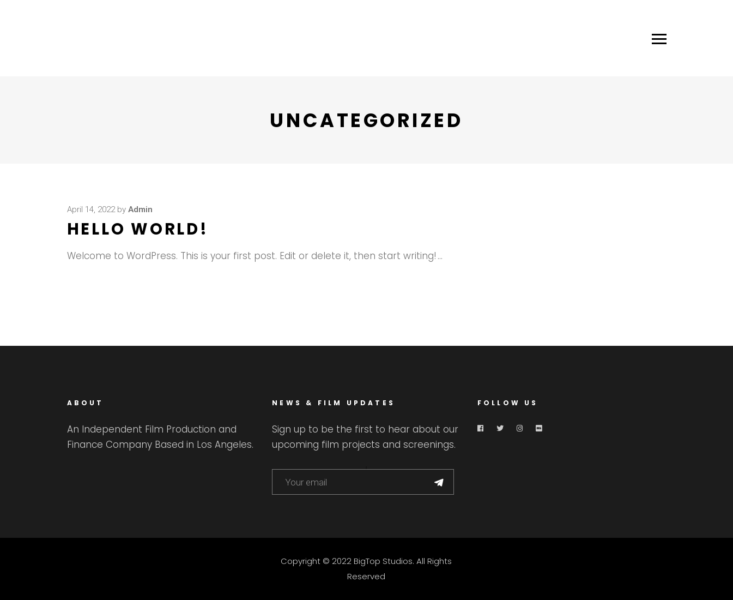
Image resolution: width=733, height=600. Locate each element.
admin (140, 209)
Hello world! (138, 229)
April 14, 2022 (91, 209)
